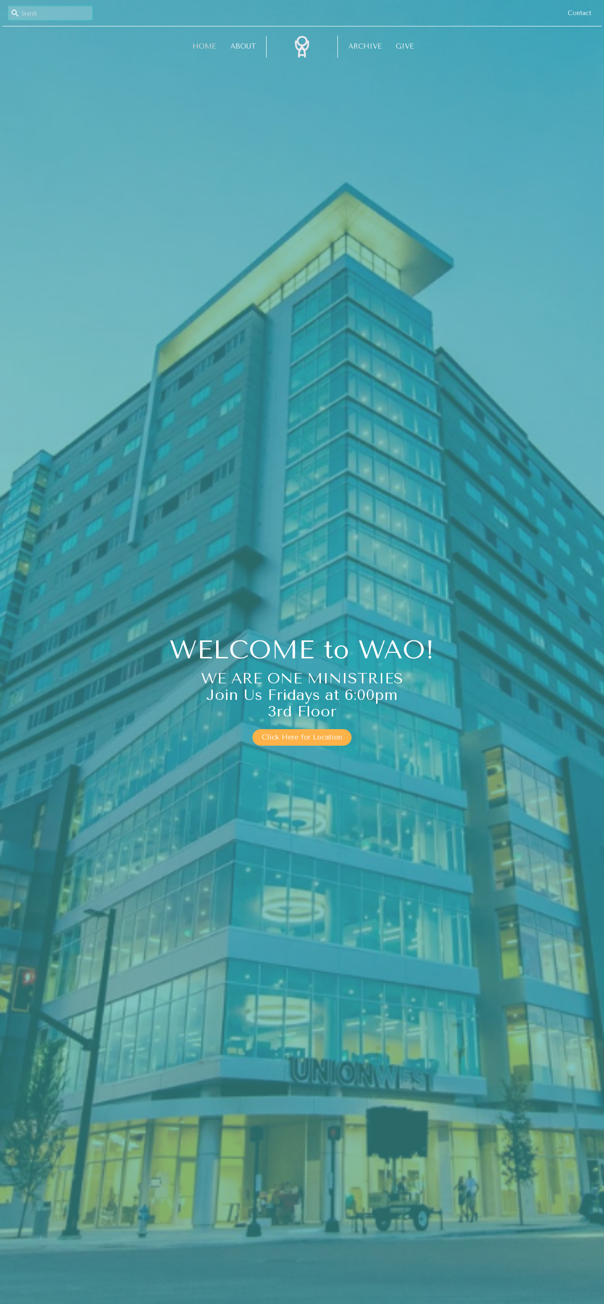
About (243, 46)
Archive (365, 46)
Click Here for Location (302, 737)
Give (405, 46)
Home (204, 46)
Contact (579, 13)
